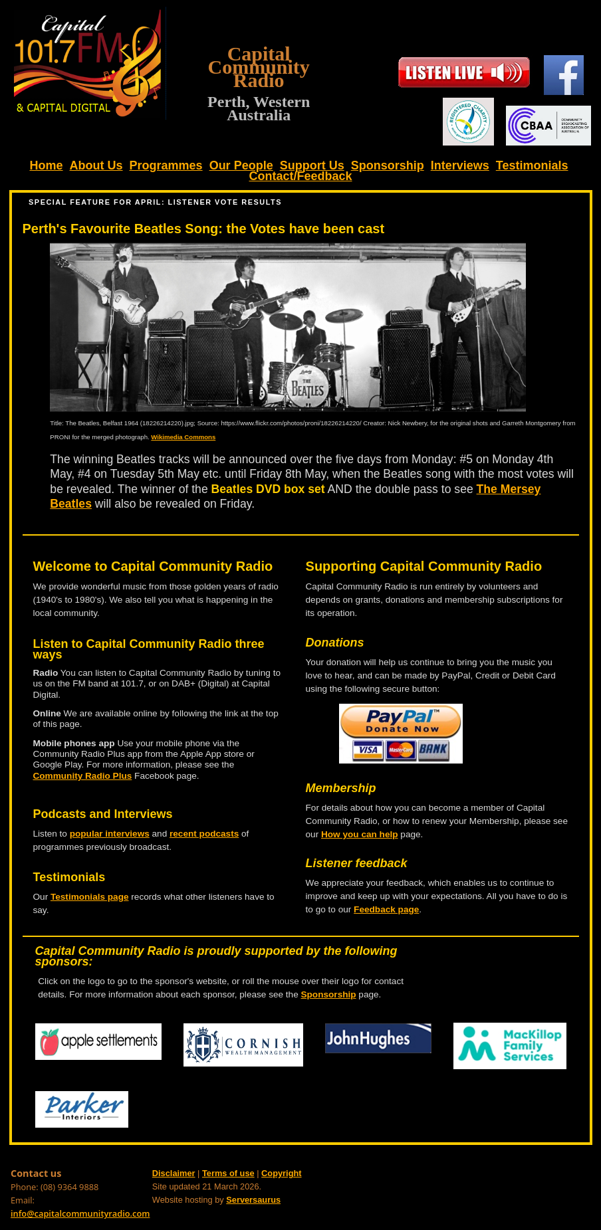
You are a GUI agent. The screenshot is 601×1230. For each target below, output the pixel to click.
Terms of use (228, 1173)
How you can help (359, 834)
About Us (96, 165)
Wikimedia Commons (183, 437)
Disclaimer (173, 1173)
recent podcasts (204, 834)
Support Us (312, 165)
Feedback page (386, 909)
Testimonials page (90, 897)
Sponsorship (387, 165)
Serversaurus (253, 1200)
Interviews (460, 165)
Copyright (281, 1173)
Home (46, 165)
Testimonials (532, 165)
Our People (241, 165)
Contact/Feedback (300, 176)
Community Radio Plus (82, 776)
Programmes (166, 165)
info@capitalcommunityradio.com (80, 1213)
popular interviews (110, 834)
